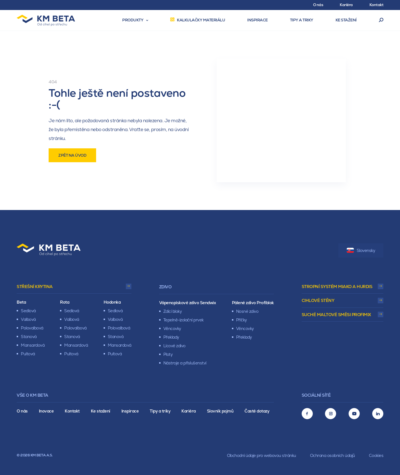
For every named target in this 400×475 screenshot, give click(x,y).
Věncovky (172, 328)
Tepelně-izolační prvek (183, 319)
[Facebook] (307, 413)
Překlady (171, 337)
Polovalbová (32, 328)
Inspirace (130, 411)
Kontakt (72, 411)
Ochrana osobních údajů (332, 455)
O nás (22, 411)
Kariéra (188, 411)
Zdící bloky (172, 311)
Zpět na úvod (72, 155)
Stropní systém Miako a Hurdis (337, 286)
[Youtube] (354, 413)
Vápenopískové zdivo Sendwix (187, 302)
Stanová (29, 336)
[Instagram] (330, 413)
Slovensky (361, 250)
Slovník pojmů (220, 411)
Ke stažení (100, 411)
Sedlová (28, 310)
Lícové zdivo (174, 345)
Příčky (241, 319)
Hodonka (112, 302)
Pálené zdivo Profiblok (253, 302)
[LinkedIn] (377, 413)
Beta (21, 302)
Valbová (28, 319)
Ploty (168, 354)
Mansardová (32, 345)
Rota (64, 302)
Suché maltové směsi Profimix (336, 314)
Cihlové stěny (318, 300)
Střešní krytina (35, 286)
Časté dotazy (256, 411)
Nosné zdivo (247, 311)
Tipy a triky (160, 411)
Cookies (376, 455)
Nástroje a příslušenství (184, 363)
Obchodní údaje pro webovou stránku (261, 455)
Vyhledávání (381, 20)
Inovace (46, 411)
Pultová (28, 353)
